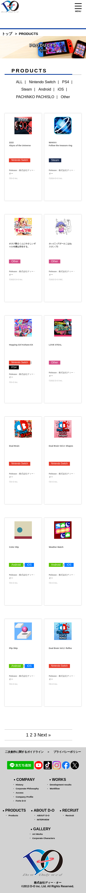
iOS (61, 89)
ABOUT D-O (44, 810)
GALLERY (42, 829)
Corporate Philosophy (27, 788)
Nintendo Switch (42, 82)
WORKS (59, 780)
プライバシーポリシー (67, 751)
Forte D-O (21, 800)
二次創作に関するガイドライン (24, 751)
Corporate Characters (43, 838)
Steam (26, 89)
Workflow (55, 788)
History (19, 784)
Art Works (37, 834)
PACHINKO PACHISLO (35, 97)
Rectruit (70, 815)
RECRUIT (70, 810)
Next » (44, 734)
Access (20, 792)
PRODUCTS (15, 810)
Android (45, 89)
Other (65, 97)
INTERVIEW (43, 819)
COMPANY (25, 780)
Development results (60, 784)
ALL (19, 82)
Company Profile (24, 797)
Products (13, 815)
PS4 (65, 82)
